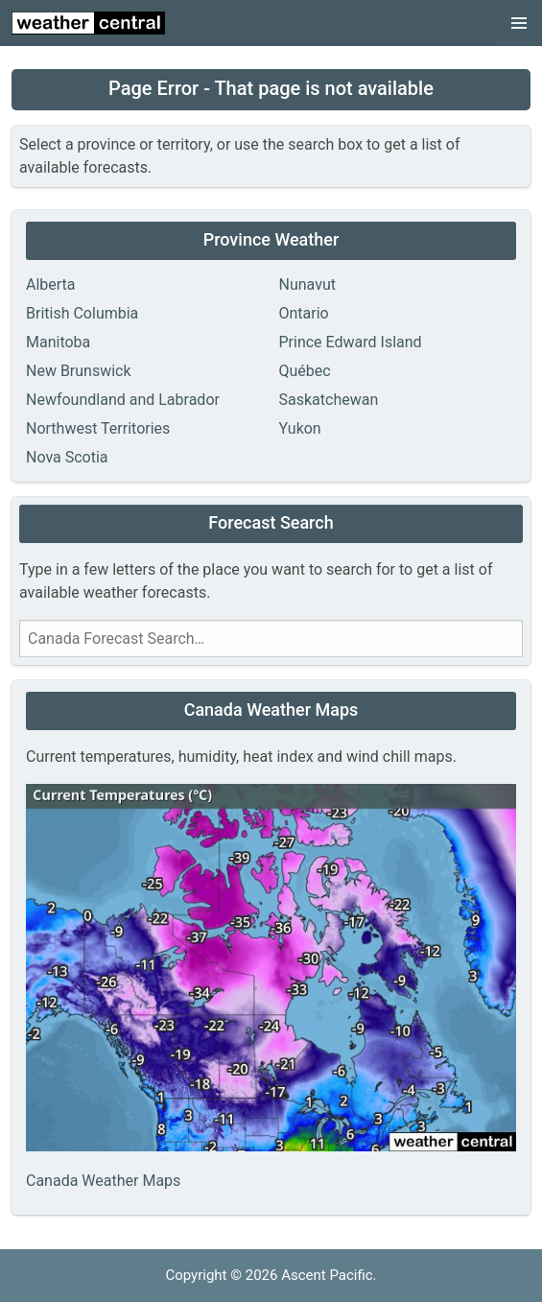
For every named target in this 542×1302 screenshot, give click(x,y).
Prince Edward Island (350, 342)
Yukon (300, 428)
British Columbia (82, 313)
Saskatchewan (329, 400)
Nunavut (307, 284)
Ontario (304, 313)
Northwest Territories (98, 428)
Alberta (51, 284)
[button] (519, 23)
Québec (305, 371)
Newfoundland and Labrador (123, 400)
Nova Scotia (67, 457)
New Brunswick (78, 371)
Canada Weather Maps (103, 1181)
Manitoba (58, 342)
